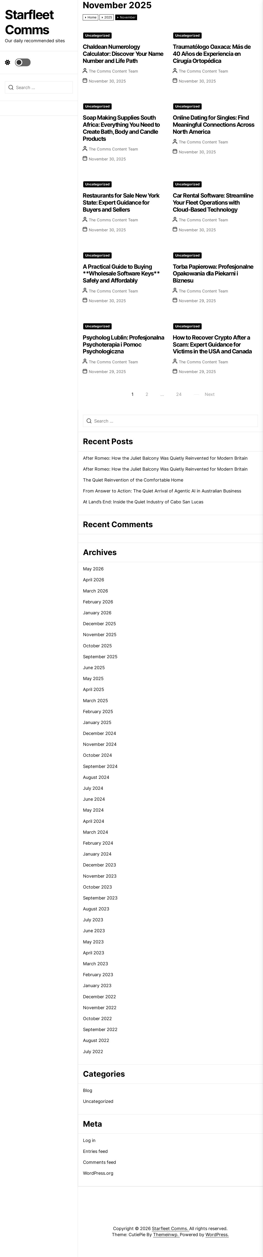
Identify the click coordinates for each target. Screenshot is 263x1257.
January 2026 (97, 612)
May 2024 (93, 810)
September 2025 (100, 656)
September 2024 (100, 766)
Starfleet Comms (29, 22)
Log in (89, 1140)
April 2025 (93, 689)
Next (210, 394)
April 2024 (93, 821)
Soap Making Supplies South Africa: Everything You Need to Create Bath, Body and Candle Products (121, 128)
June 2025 (94, 667)
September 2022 (100, 1029)
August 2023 (96, 908)
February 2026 (98, 601)
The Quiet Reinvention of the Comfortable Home (133, 480)
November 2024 (100, 744)
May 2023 (93, 941)
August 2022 (96, 1040)
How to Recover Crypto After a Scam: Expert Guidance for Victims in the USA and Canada (212, 344)
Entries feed (95, 1151)
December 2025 (99, 623)
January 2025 (97, 722)
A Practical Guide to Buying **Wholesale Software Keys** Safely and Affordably (121, 273)
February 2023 (98, 974)
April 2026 (93, 579)
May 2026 (93, 568)
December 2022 (99, 996)
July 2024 (93, 788)
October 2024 (97, 755)
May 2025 (93, 678)
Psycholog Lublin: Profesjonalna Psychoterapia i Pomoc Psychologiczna (123, 344)
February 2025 (98, 711)
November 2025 (99, 634)
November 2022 (99, 1007)
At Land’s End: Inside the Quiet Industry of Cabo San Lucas (143, 501)
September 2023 (100, 897)
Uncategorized (97, 35)
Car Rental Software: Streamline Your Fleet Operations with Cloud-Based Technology (213, 202)
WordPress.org (98, 1173)
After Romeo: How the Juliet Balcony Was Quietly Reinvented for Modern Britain (165, 458)
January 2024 (97, 854)
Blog (87, 1090)
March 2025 (95, 700)
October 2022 (97, 1018)
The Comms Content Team (113, 71)
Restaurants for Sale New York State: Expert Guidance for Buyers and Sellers (121, 202)
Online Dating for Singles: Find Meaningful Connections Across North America (213, 124)
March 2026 (95, 590)
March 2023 (95, 963)
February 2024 (98, 843)
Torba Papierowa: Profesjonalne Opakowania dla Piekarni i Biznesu (213, 273)
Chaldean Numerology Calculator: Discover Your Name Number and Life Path (123, 53)
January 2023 (97, 985)
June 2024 (94, 799)
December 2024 (99, 733)
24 (179, 394)
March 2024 (95, 832)
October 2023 (97, 887)
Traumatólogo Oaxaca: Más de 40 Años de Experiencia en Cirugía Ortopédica (211, 53)
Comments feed (99, 1162)
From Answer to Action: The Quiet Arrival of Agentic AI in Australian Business (162, 490)
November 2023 (99, 876)
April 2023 (93, 952)
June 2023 (94, 930)
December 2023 (99, 864)
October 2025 (97, 645)
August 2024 (96, 777)
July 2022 (93, 1051)
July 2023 (93, 919)
